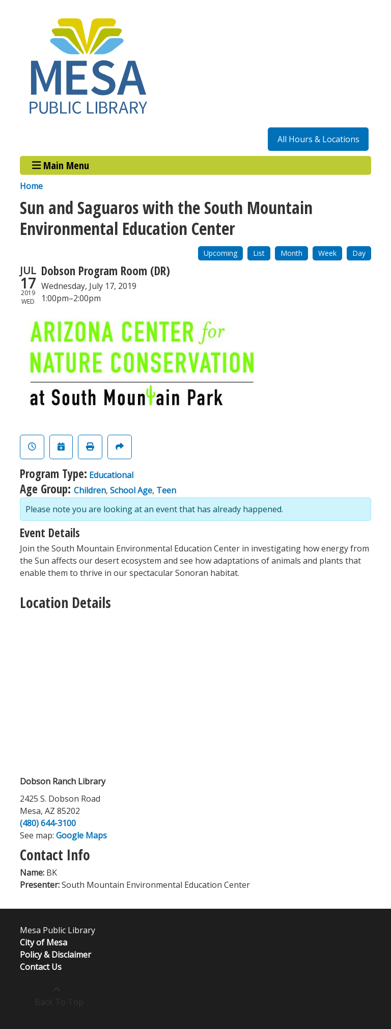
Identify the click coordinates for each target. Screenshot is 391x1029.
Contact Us (41, 966)
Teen (166, 490)
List (259, 253)
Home (31, 186)
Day (359, 253)
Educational (111, 475)
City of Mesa (43, 942)
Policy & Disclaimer (55, 954)
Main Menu (61, 165)
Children (90, 490)
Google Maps (81, 835)
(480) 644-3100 (48, 823)
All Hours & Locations (318, 139)
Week (327, 253)
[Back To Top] (56, 996)
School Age (131, 490)
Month (291, 253)
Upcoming (220, 253)
